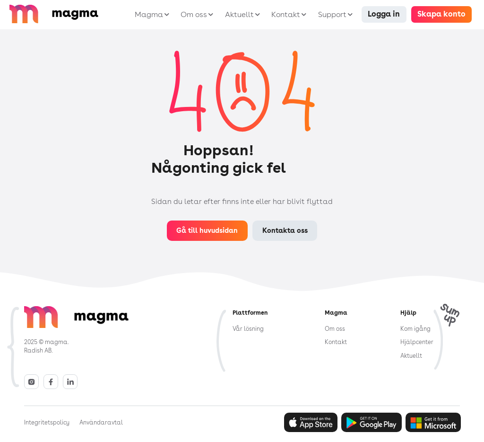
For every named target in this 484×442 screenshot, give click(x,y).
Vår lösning (248, 328)
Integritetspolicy (46, 422)
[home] (68, 14)
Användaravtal (101, 422)
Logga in (384, 13)
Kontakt (336, 341)
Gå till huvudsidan (207, 230)
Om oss (335, 328)
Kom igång (415, 328)
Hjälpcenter (416, 341)
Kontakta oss (285, 230)
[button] (150, 15)
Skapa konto (441, 13)
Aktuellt (411, 355)
